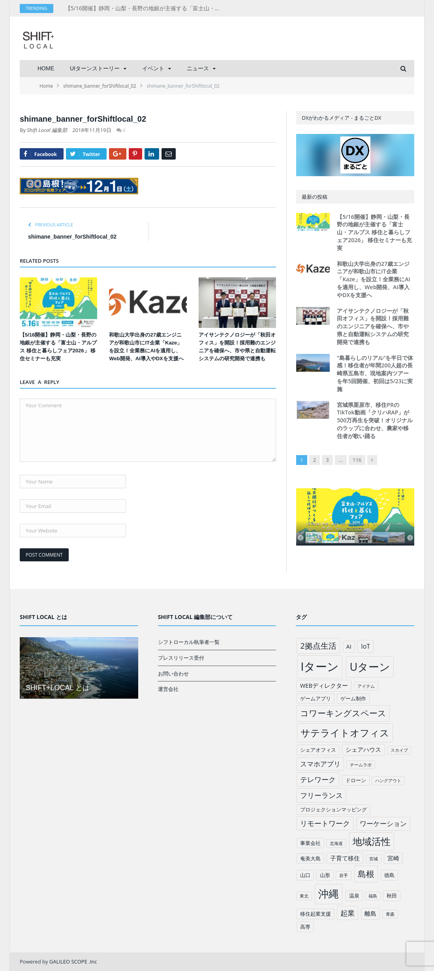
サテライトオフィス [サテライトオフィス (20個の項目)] (345, 732)
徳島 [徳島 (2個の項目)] (389, 875)
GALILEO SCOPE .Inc (73, 961)
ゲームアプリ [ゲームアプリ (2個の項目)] (315, 698)
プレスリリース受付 (181, 657)
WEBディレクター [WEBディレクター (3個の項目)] (324, 685)
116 (357, 459)
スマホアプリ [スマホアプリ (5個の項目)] (320, 763)
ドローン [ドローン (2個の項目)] (356, 780)
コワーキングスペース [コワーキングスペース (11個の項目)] (343, 713)
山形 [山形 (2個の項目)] (325, 875)
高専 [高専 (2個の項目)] (305, 926)
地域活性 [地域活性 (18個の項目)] (372, 841)
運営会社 (168, 688)
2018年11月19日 (91, 130)
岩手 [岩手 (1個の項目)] (343, 875)
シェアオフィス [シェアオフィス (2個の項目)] (318, 749)
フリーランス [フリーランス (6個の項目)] (321, 795)
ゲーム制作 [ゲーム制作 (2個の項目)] (353, 698)
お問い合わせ (173, 673)
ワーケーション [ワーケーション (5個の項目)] (383, 823)
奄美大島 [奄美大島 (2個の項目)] (310, 858)
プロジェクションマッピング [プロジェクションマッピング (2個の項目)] (333, 809)
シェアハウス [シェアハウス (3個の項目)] (363, 749)
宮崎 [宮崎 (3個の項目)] (393, 858)
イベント (153, 68)
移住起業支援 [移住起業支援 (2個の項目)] (315, 913)
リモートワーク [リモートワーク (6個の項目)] (325, 823)
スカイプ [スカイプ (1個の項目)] (399, 750)
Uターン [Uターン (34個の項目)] (369, 666)
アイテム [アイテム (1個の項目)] (366, 686)
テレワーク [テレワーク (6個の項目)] (318, 779)
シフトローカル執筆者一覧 (189, 641)
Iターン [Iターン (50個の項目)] (320, 666)
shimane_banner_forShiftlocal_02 (72, 236)
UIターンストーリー (95, 68)
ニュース (198, 68)
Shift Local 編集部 (47, 130)
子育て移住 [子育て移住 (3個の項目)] (345, 858)
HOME (46, 68)
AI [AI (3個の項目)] (348, 646)
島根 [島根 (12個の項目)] (366, 873)
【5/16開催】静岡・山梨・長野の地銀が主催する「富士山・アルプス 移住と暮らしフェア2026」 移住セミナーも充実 (146, 8)
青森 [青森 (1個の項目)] (390, 914)
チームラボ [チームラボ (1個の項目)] (361, 765)
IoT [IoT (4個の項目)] (365, 646)
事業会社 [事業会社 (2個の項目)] (310, 843)
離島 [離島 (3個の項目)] (370, 913)
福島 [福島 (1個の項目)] (372, 896)
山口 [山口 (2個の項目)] (305, 875)
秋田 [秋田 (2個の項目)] (392, 895)
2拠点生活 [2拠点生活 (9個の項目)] (318, 645)
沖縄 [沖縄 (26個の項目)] (328, 894)
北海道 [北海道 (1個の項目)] (336, 843)
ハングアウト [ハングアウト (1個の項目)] (388, 780)
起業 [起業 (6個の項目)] (347, 913)
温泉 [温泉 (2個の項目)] (354, 895)
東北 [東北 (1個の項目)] (304, 896)
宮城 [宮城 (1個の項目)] (373, 859)
